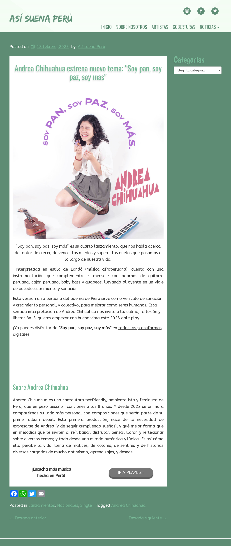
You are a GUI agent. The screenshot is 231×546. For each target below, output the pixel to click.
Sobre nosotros (131, 26)
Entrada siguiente (148, 518)
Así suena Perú (91, 46)
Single (86, 505)
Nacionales (67, 505)
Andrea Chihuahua (128, 505)
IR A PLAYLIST (131, 472)
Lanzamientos (41, 505)
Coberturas (184, 26)
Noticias (209, 26)
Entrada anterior (27, 518)
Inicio (106, 26)
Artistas (160, 26)
